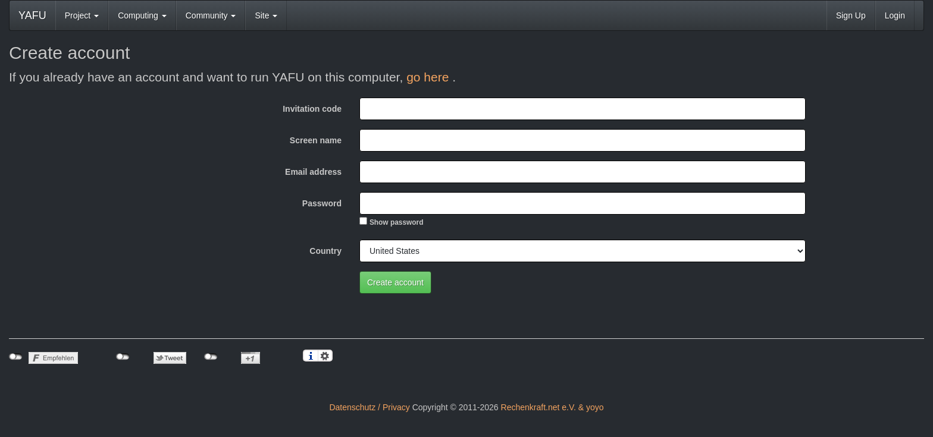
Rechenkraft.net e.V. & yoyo (552, 407)
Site (266, 15)
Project (82, 15)
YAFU (32, 15)
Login (895, 15)
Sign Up (851, 15)
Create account (395, 282)
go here (429, 77)
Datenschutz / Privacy (369, 407)
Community (211, 15)
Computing (142, 15)
